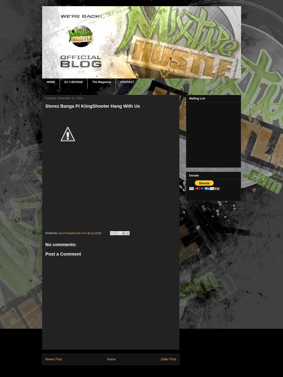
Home (111, 359)
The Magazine (101, 82)
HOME (51, 82)
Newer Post (53, 359)
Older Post (168, 359)
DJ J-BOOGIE (74, 82)
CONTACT (127, 82)
